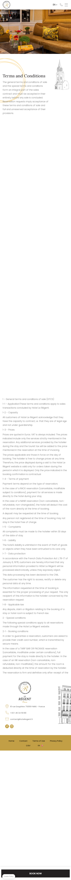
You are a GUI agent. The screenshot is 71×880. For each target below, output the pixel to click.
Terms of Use (38, 741)
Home (11, 741)
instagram (12, 726)
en (54, 5)
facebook (7, 726)
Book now (35, 873)
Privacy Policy (56, 741)
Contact (23, 741)
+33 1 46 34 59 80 (61, 5)
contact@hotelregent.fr (21, 719)
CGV (28, 745)
